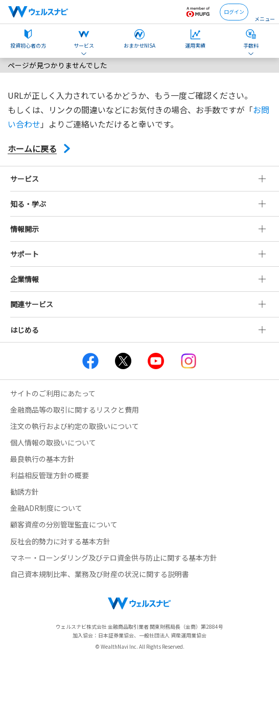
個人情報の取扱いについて (53, 442)
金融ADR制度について (46, 508)
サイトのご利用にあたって (53, 393)
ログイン (234, 11)
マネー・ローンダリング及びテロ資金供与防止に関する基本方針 (113, 557)
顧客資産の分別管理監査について (64, 524)
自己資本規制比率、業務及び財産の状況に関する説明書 (99, 574)
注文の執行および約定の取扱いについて (74, 426)
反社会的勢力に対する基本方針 (60, 541)
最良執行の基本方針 (42, 459)
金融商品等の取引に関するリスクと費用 (74, 409)
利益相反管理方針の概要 (49, 475)
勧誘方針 (24, 491)
